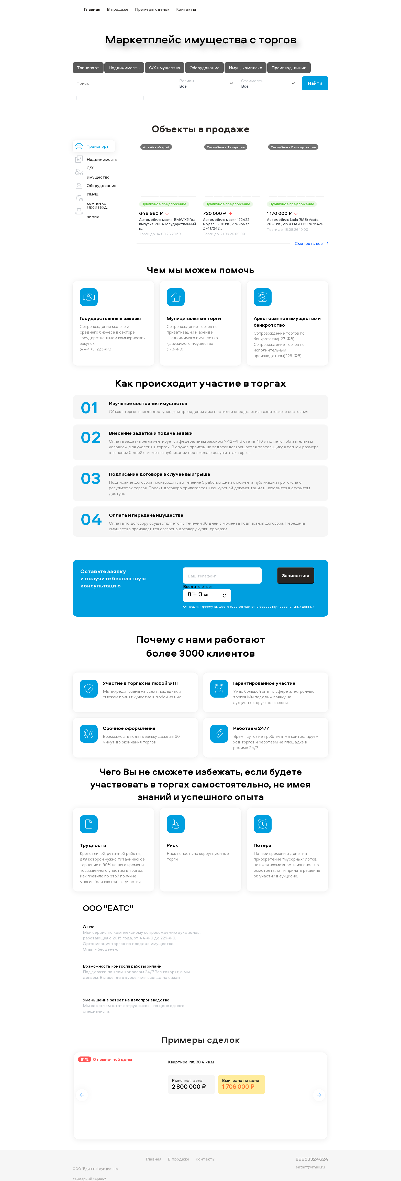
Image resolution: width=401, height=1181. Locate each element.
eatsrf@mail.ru (310, 1159)
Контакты (186, 9)
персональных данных (295, 592)
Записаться (295, 561)
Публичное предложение (101, 98)
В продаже (117, 9)
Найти (315, 83)
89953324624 (312, 1150)
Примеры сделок (152, 9)
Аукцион (151, 98)
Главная (92, 9)
